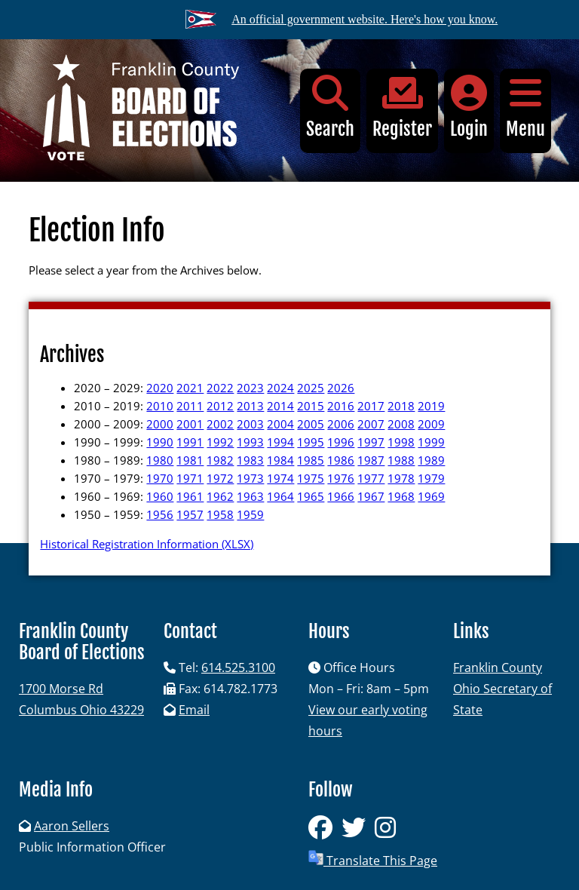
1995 (310, 442)
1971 (190, 478)
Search (330, 107)
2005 (310, 423)
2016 (340, 405)
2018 (401, 405)
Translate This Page (372, 859)
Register (402, 107)
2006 (340, 423)
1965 (310, 496)
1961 (190, 496)
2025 (310, 387)
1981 (190, 460)
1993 (250, 442)
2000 (159, 423)
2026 (340, 387)
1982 (220, 460)
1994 (280, 442)
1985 (310, 460)
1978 (401, 478)
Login (469, 107)
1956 (159, 514)
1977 (370, 478)
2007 (370, 423)
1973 (250, 478)
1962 (220, 496)
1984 (280, 460)
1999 (431, 442)
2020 (159, 387)
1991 (190, 442)
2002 (220, 423)
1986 (340, 460)
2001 (190, 423)
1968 (401, 496)
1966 (340, 496)
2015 (310, 405)
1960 (159, 496)
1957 (190, 514)
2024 (280, 387)
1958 (220, 514)
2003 (250, 423)
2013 (250, 405)
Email (194, 709)
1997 (370, 442)
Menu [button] (525, 107)
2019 (431, 405)
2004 (280, 423)
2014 (280, 405)
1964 (280, 496)
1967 (370, 496)
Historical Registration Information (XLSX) (146, 543)
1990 (159, 442)
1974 (280, 478)
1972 (220, 478)
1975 (310, 478)
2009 (431, 423)
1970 (159, 478)
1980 (159, 460)
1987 (370, 460)
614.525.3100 (238, 667)
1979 (431, 478)
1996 (340, 442)
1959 (250, 514)
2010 (159, 405)
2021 (190, 387)
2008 (401, 423)
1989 (431, 460)
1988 (401, 460)
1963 (250, 496)
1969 (431, 496)
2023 (250, 387)
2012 (220, 405)
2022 (220, 387)
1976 (340, 478)
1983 (250, 460)
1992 (220, 442)
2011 (190, 405)
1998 (401, 442)
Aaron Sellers (71, 826)
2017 (370, 405)
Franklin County (497, 667)
